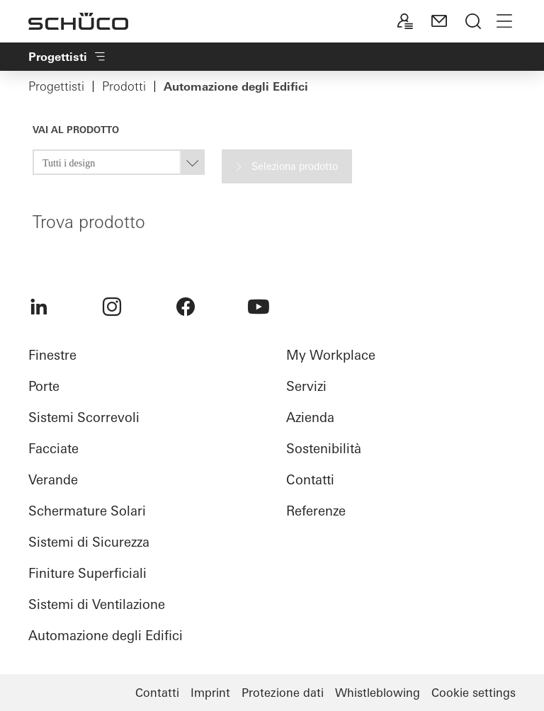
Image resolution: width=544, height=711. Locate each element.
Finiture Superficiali (87, 573)
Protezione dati (283, 693)
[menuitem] (39, 306)
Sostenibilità (323, 448)
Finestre (52, 355)
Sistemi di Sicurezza (88, 542)
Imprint (210, 693)
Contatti (310, 480)
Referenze (316, 511)
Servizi (306, 386)
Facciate (53, 448)
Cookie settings (473, 693)
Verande (53, 480)
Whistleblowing (377, 693)
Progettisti (56, 86)
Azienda (310, 417)
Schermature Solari (87, 511)
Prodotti (124, 86)
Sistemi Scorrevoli (84, 417)
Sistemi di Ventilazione (96, 604)
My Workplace (330, 355)
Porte (44, 386)
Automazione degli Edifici (105, 635)
